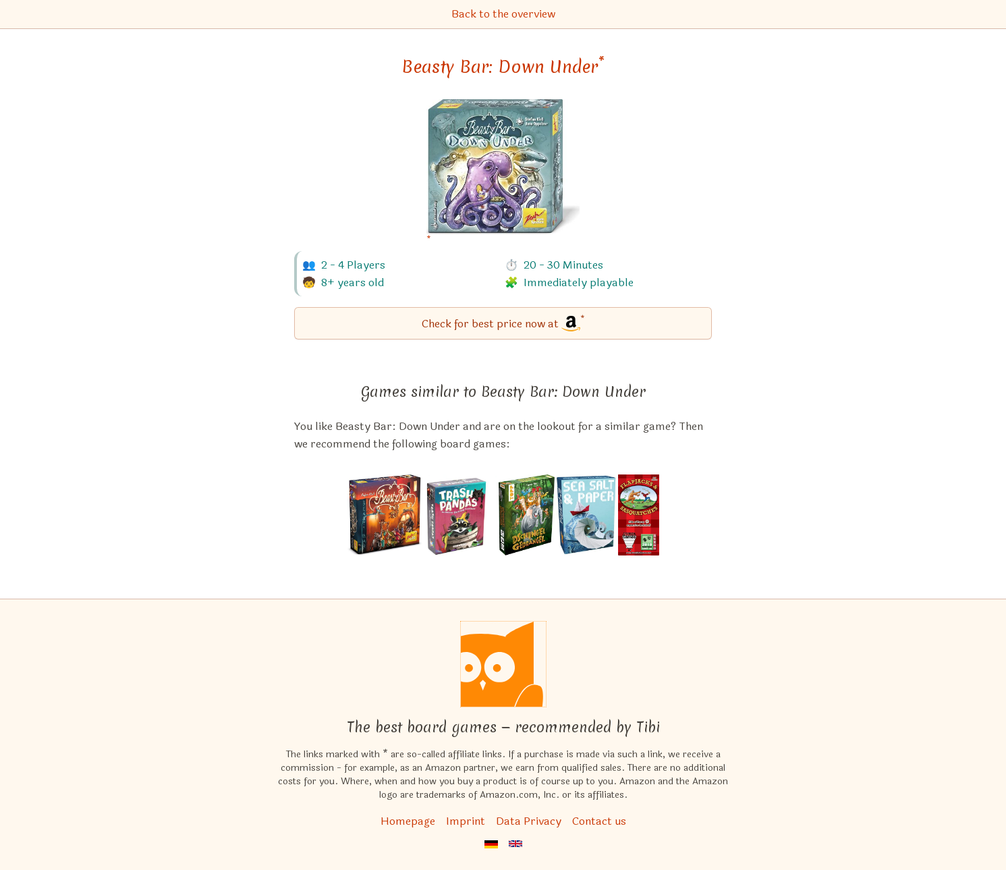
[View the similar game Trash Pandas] (460, 514)
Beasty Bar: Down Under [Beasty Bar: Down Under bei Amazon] (503, 66)
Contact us (599, 821)
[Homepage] (503, 664)
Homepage (408, 821)
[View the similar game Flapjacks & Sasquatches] (639, 514)
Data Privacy (528, 821)
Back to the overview (503, 13)
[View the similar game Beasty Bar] (385, 514)
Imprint (465, 821)
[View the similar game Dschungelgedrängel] (527, 514)
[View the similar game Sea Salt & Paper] (586, 514)
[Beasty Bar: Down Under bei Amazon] (503, 175)
